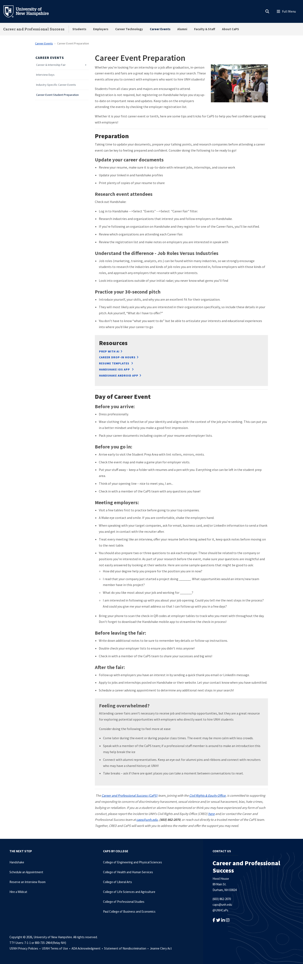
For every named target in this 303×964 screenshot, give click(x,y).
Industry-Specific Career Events (56, 85)
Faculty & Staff (204, 29)
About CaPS (230, 29)
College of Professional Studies (123, 902)
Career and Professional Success (33, 29)
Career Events (160, 29)
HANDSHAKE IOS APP (115, 369)
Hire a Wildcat (18, 892)
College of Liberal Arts (117, 882)
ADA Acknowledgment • (87, 948)
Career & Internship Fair (51, 65)
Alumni (182, 29)
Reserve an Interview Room (27, 882)
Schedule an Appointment (26, 872)
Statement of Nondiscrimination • (126, 948)
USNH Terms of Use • (56, 948)
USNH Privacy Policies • (25, 948)
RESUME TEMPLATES (114, 363)
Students (79, 29)
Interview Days (45, 75)
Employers (100, 29)
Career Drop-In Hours (117, 357)
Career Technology (129, 29)
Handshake (16, 862)
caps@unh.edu (222, 905)
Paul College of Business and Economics (129, 911)
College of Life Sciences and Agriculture (129, 892)
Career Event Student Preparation (57, 95)
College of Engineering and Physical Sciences (132, 862)
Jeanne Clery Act (161, 948)
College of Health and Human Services (128, 872)
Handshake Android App (118, 375)
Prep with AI (109, 351)
